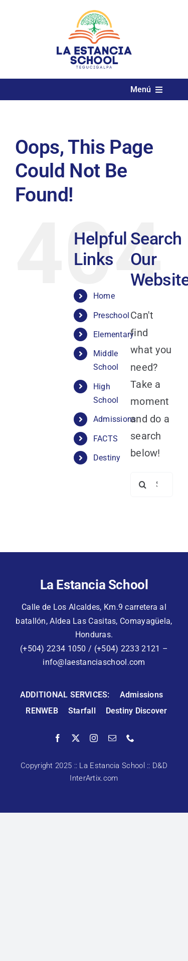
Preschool (111, 315)
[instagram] (94, 738)
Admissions (114, 419)
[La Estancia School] (94, 15)
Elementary (113, 334)
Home (104, 296)
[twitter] (76, 738)
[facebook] (58, 738)
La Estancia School (111, 765)
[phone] (130, 738)
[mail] (112, 738)
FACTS (105, 438)
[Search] (142, 484)
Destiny (107, 457)
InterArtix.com (94, 778)
